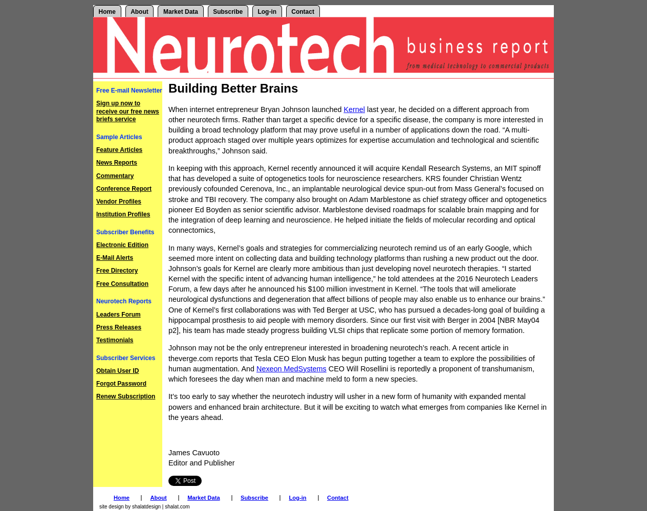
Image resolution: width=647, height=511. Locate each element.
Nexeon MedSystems (291, 369)
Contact (302, 11)
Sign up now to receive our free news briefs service (127, 111)
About (139, 11)
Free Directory (117, 270)
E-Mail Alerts (114, 257)
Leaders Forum (118, 314)
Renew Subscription (125, 396)
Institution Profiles (123, 214)
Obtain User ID (117, 370)
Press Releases (118, 327)
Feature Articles (119, 149)
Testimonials (114, 340)
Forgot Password (121, 383)
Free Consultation (122, 283)
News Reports (116, 162)
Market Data (180, 11)
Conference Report (124, 188)
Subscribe (228, 11)
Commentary (115, 176)
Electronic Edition (122, 245)
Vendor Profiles (118, 201)
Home (107, 11)
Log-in (266, 11)
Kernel (354, 109)
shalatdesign (146, 506)
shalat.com (177, 506)
